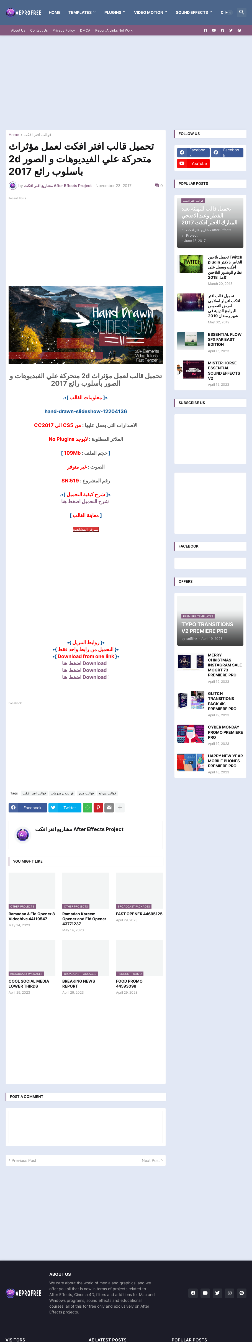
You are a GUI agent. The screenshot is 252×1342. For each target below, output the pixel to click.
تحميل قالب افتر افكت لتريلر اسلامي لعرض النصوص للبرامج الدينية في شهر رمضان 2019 (224, 305)
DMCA (85, 30)
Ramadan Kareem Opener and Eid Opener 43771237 (84, 918)
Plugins (112, 12)
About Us (18, 30)
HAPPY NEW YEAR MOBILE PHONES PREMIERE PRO (225, 760)
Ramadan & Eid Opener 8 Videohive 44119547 (32, 916)
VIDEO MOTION (148, 12)
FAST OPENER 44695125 (139, 913)
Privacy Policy (64, 30)
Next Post (151, 1160)
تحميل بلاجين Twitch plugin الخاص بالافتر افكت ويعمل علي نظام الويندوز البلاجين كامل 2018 (225, 267)
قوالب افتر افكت (37, 135)
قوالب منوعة (107, 793)
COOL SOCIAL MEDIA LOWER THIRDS (29, 983)
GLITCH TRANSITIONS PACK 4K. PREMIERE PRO (222, 701)
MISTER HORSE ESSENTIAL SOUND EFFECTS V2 (224, 370)
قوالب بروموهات (62, 793)
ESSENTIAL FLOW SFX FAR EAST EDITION (225, 339)
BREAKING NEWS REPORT (78, 983)
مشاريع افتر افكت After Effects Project (79, 829)
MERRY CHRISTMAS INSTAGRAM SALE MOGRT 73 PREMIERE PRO (225, 665)
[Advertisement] (126, 82)
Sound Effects (192, 12)
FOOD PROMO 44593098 (129, 983)
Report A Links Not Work (114, 30)
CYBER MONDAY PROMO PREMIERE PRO (225, 732)
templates (80, 12)
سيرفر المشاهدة (86, 529)
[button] (228, 12)
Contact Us (39, 30)
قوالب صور (86, 793)
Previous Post (24, 1160)
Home (55, 12)
